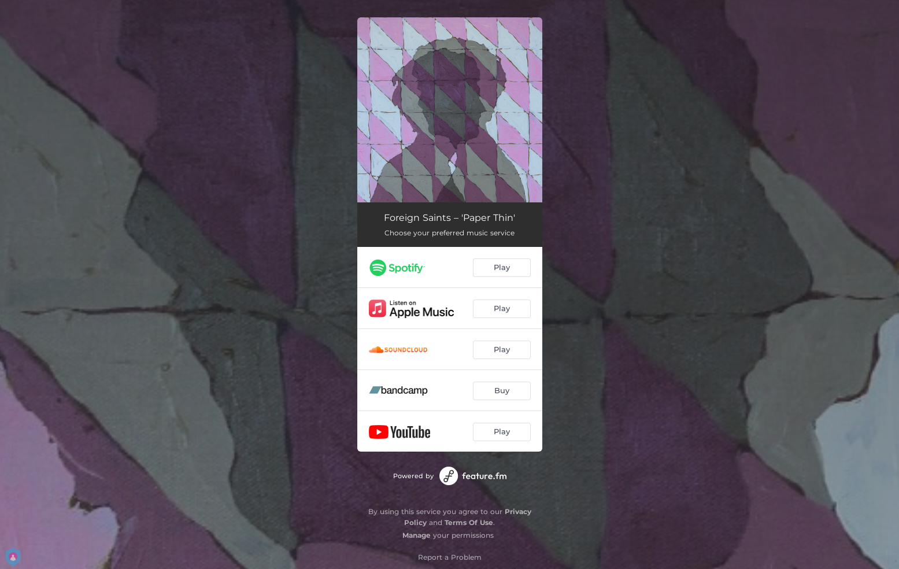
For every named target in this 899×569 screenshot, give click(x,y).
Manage (416, 535)
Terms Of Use (469, 522)
